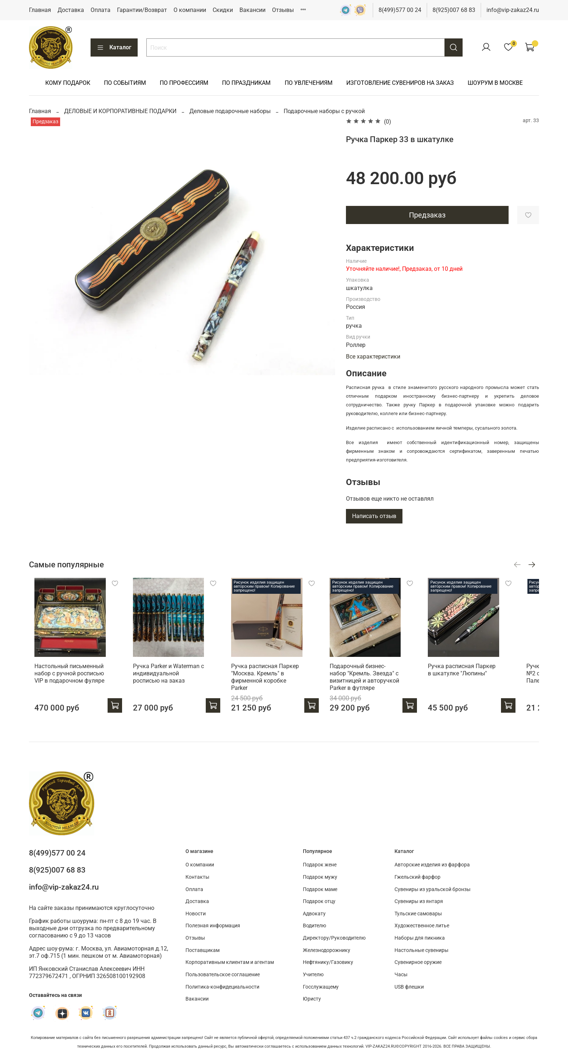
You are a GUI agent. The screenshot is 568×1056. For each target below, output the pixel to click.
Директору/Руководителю (334, 938)
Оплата (100, 10)
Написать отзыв (374, 516)
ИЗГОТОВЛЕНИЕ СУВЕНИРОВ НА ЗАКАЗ (400, 82)
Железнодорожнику (326, 950)
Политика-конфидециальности (222, 987)
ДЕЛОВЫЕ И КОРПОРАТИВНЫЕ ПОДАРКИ (120, 111)
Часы (401, 975)
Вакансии (252, 10)
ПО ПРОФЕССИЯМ (184, 82)
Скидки (223, 10)
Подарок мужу (320, 877)
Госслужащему (321, 987)
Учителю (313, 975)
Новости (195, 914)
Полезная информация (212, 926)
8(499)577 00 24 (400, 10)
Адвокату (314, 914)
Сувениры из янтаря (418, 902)
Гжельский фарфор (417, 877)
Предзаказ (427, 215)
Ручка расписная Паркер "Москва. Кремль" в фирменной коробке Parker (273, 680)
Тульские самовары (418, 914)
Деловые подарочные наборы (230, 111)
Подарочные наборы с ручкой (324, 111)
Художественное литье (421, 926)
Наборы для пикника (419, 938)
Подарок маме (320, 889)
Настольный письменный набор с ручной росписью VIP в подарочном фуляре (64, 680)
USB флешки (409, 987)
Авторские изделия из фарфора (432, 865)
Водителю (314, 926)
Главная (40, 10)
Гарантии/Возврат (142, 10)
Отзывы (283, 10)
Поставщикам (202, 950)
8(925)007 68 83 (454, 10)
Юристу (312, 999)
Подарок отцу (319, 902)
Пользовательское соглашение (222, 975)
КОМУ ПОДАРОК (67, 82)
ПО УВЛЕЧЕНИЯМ (309, 82)
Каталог (114, 47)
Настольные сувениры (421, 950)
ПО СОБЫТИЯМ (125, 82)
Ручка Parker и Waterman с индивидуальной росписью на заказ (170, 680)
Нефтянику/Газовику (328, 963)
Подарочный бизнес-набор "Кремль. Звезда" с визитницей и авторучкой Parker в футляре (378, 683)
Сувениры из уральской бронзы (432, 889)
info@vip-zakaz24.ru (512, 10)
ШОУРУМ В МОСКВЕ (495, 82)
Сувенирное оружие (418, 963)
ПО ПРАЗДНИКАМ (246, 82)
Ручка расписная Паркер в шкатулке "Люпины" (482, 676)
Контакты (197, 877)
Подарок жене (320, 865)
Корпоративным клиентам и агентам (229, 963)
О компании (190, 10)
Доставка (71, 10)
